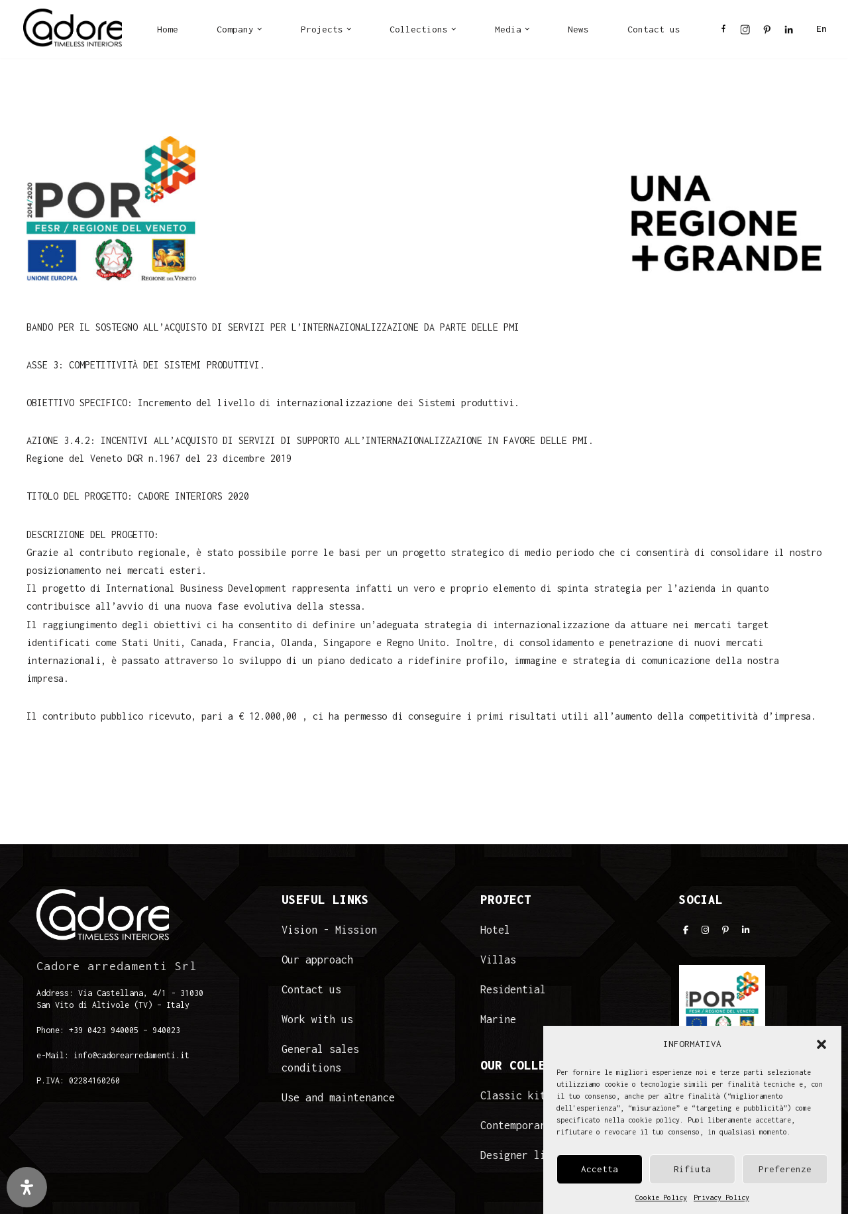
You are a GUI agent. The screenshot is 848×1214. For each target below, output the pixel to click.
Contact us (653, 29)
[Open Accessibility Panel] (27, 1187)
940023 (166, 1030)
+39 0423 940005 (103, 1030)
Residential (513, 989)
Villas (498, 960)
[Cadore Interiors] (72, 29)
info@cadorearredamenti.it (131, 1055)
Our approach (317, 960)
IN (745, 33)
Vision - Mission (329, 930)
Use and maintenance (338, 1097)
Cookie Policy (661, 1203)
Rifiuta (692, 1175)
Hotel (495, 930)
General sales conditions (320, 1058)
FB (723, 33)
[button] (821, 1050)
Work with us (317, 1019)
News (578, 29)
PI (767, 33)
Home (167, 29)
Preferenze (785, 1175)
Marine (498, 1019)
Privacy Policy (721, 1203)
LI (788, 33)
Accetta (599, 1175)
